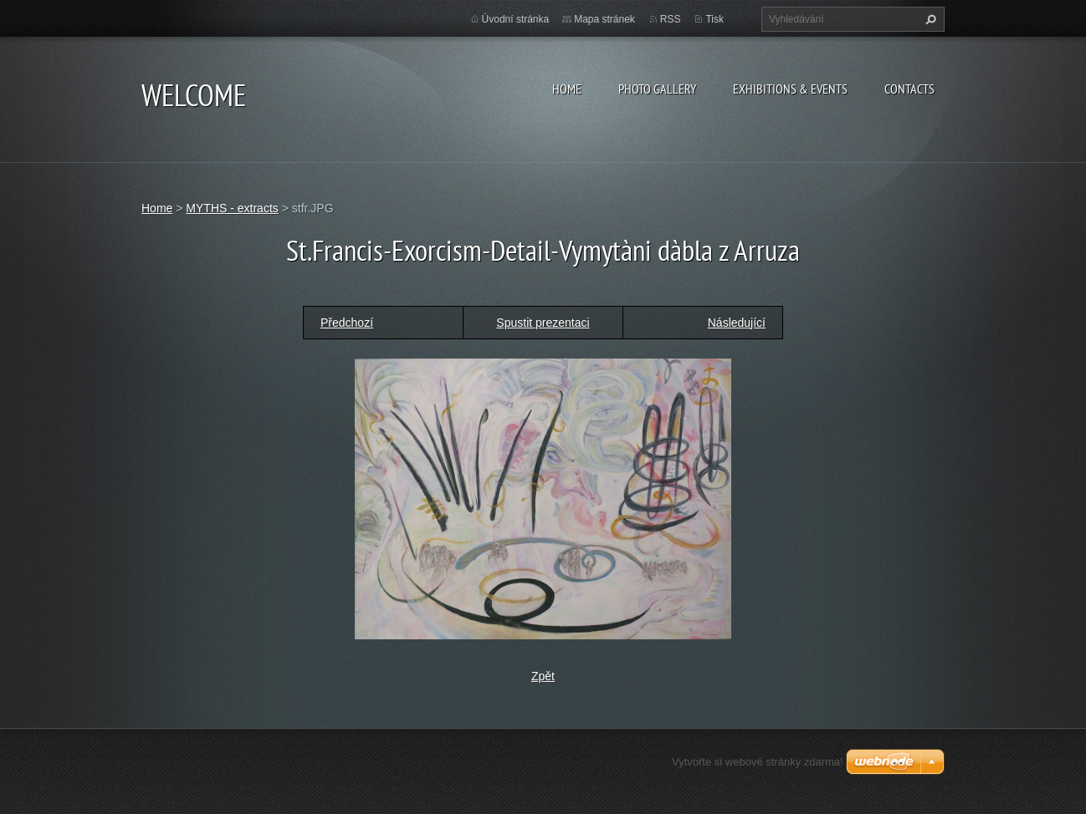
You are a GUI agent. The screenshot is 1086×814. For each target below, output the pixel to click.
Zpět (543, 676)
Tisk (714, 19)
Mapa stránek (604, 19)
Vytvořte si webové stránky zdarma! (757, 761)
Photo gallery (657, 88)
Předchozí (346, 322)
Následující (737, 322)
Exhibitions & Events (790, 88)
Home (566, 88)
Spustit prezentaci (542, 322)
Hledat (928, 19)
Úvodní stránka (516, 19)
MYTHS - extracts (232, 208)
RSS (670, 19)
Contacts (909, 88)
